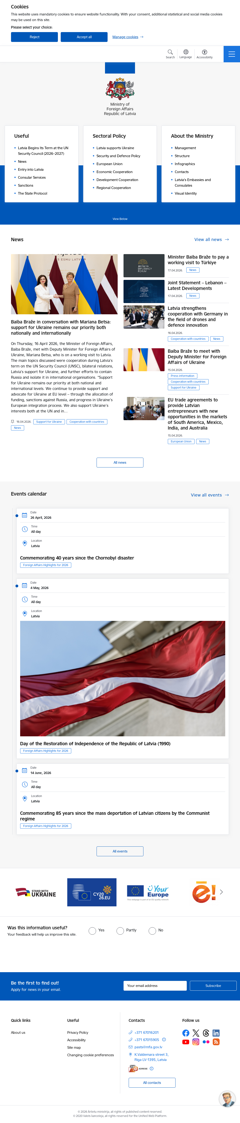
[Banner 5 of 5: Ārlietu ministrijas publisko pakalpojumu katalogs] (204, 892)
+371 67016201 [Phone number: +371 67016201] (147, 1032)
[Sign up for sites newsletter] (213, 986)
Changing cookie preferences (90, 1055)
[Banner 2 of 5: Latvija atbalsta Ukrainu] (36, 892)
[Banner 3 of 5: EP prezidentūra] (91, 892)
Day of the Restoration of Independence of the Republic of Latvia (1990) (95, 743)
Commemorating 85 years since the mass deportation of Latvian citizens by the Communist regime (115, 816)
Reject (34, 37)
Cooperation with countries (87, 421)
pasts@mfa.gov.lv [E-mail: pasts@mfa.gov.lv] (148, 1047)
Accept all (84, 37)
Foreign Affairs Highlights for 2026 (45, 565)
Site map (74, 1047)
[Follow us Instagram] (195, 1041)
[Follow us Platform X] (195, 1033)
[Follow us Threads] (206, 1033)
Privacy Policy (77, 1032)
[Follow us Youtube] (185, 1042)
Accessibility (76, 1040)
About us (18, 1032)
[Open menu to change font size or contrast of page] (204, 54)
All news (120, 462)
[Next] (221, 892)
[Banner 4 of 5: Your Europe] (148, 892)
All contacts (152, 1082)
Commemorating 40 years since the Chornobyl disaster (77, 558)
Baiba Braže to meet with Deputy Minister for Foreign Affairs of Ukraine (197, 356)
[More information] (164, 1039)
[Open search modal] (170, 54)
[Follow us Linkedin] (216, 1033)
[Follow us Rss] (216, 1041)
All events (120, 851)
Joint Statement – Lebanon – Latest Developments (197, 285)
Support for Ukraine (49, 421)
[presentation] (39, 955)
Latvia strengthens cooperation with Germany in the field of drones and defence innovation (198, 316)
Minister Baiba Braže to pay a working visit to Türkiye (198, 259)
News (17, 428)
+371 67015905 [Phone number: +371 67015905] (147, 1040)
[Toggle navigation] (232, 54)
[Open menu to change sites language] (185, 54)
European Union (181, 441)
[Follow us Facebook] (185, 1033)
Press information (182, 376)
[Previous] (19, 892)
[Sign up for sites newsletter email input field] (155, 986)
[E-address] (138, 1068)
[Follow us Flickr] (206, 1042)
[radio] (96, 930)
